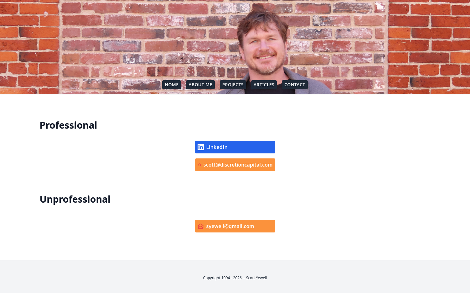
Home (171, 85)
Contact (294, 85)
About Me (200, 85)
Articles (264, 85)
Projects (233, 85)
